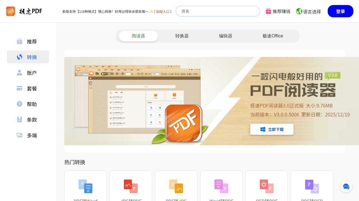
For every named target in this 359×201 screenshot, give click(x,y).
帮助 (27, 103)
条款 (27, 119)
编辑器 (225, 36)
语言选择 (312, 11)
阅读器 (138, 36)
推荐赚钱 (281, 11)
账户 (27, 72)
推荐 (27, 41)
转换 (27, 57)
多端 (27, 135)
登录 (340, 11)
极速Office (273, 36)
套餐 (27, 88)
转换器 (182, 36)
